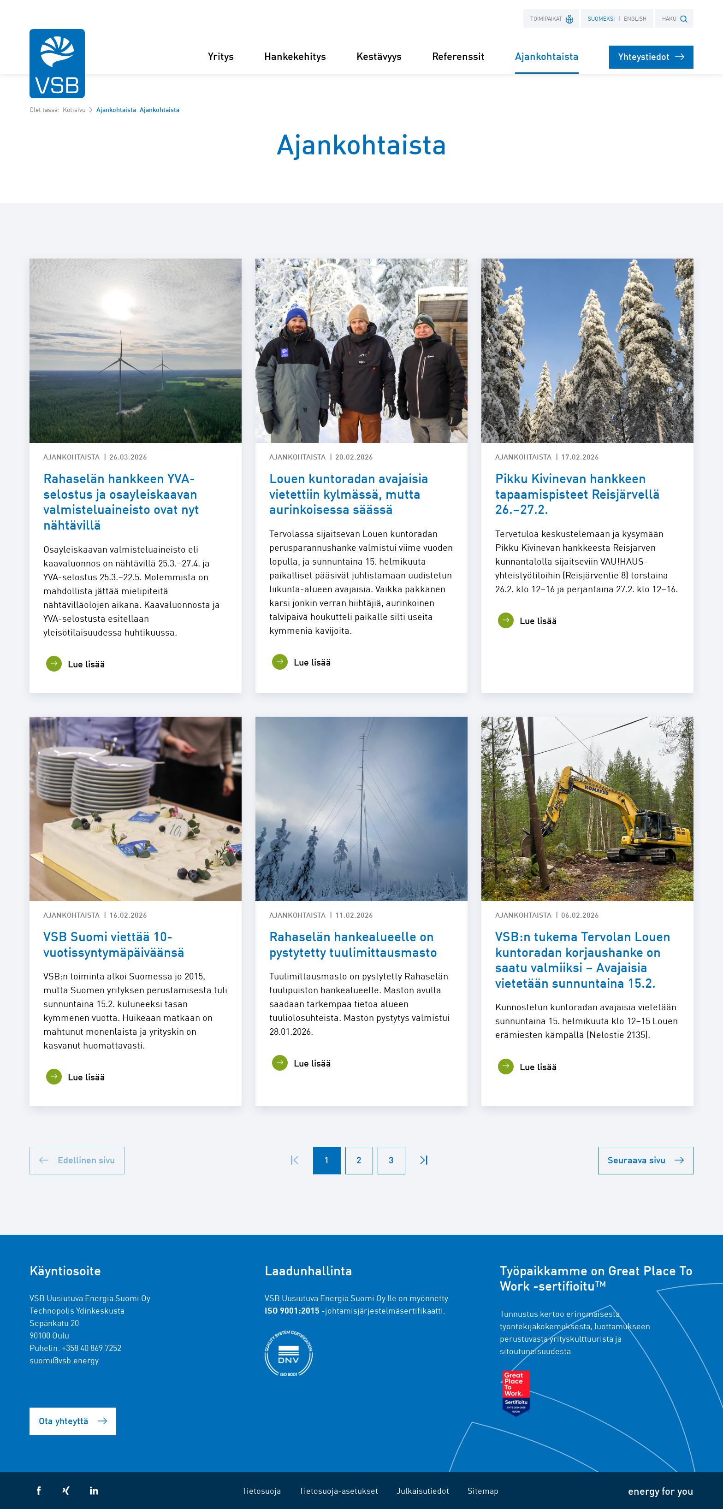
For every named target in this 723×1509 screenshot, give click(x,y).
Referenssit (458, 55)
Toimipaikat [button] (552, 18)
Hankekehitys (295, 55)
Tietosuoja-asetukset (338, 1490)
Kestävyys (379, 55)
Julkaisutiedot (423, 1490)
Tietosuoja (261, 1490)
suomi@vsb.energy (64, 1360)
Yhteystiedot (651, 56)
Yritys (221, 55)
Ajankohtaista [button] (547, 55)
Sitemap (483, 1490)
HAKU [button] (674, 18)
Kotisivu (74, 109)
